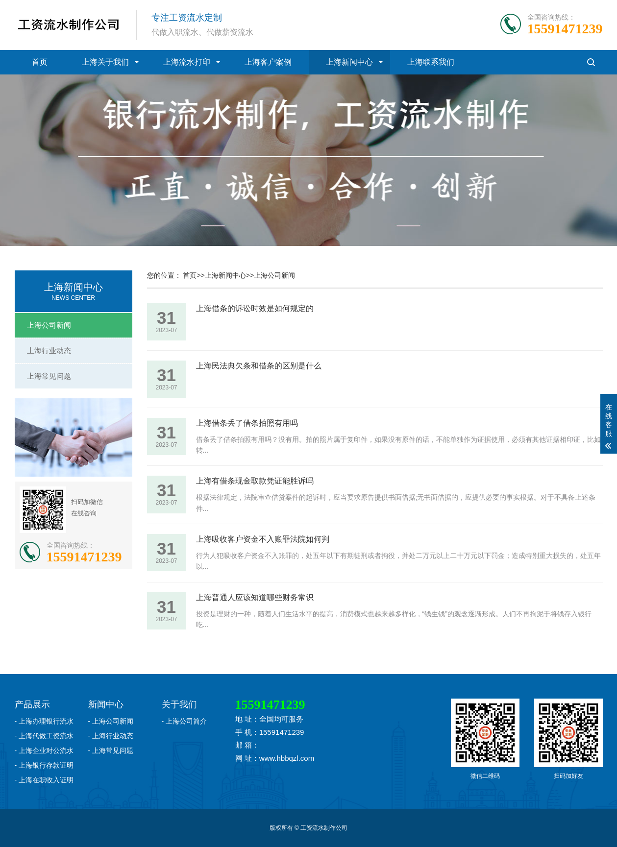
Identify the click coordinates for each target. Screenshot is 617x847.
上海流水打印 (186, 62)
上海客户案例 (268, 62)
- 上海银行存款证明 (44, 765)
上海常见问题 (49, 376)
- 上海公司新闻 (111, 721)
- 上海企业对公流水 (44, 750)
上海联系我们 (430, 62)
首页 (40, 62)
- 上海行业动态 (111, 736)
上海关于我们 (105, 62)
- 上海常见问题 (111, 750)
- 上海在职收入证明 (44, 780)
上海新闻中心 (349, 62)
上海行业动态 (49, 350)
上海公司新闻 (49, 325)
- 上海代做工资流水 (44, 736)
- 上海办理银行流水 (44, 721)
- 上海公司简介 (184, 721)
